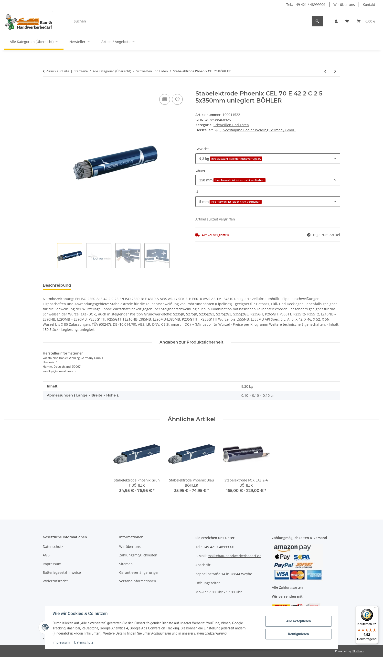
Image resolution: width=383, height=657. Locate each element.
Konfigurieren (297, 634)
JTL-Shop (357, 651)
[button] (336, 21)
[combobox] (267, 158)
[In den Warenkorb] (47, 87)
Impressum (61, 642)
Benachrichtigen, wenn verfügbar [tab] (149, 285)
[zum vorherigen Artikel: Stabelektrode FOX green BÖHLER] (325, 71)
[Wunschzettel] (347, 21)
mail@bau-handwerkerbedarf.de (234, 555)
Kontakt (369, 4)
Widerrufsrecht (55, 581)
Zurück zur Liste (57, 71)
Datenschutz (84, 642)
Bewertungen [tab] (93, 285)
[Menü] (375, 609)
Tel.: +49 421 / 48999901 (306, 4)
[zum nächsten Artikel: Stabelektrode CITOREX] (335, 71)
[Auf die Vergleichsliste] (164, 99)
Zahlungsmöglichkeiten (138, 555)
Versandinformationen (137, 581)
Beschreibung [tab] (57, 285)
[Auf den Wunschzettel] (177, 99)
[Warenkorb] (366, 21)
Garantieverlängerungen (139, 572)
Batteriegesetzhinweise (62, 572)
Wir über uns (344, 4)
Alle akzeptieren (298, 621)
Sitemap (126, 564)
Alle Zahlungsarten (287, 587)
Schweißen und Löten (231, 125)
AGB (46, 555)
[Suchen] (191, 21)
